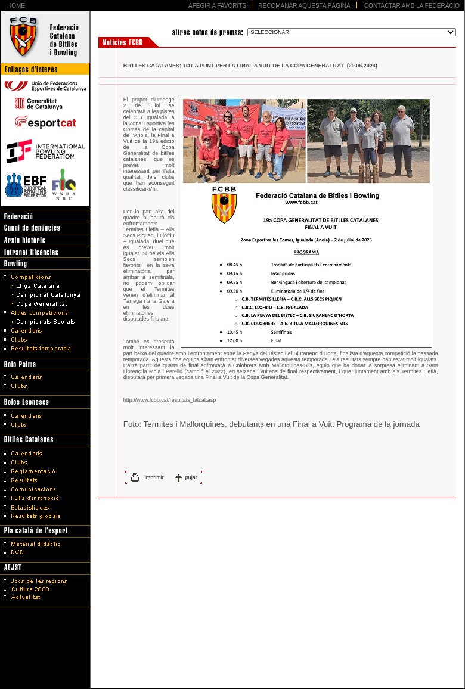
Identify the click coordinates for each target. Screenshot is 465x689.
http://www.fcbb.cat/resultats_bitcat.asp (169, 400)
